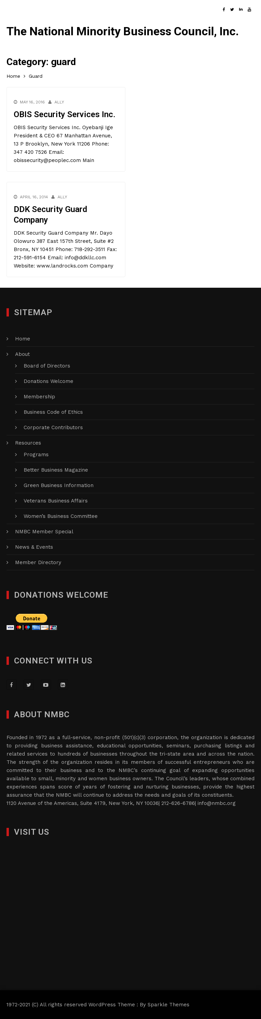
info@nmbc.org (217, 803)
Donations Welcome (48, 381)
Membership (39, 397)
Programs (36, 454)
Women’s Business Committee (61, 516)
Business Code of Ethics (53, 412)
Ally (59, 102)
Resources (28, 443)
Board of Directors (47, 366)
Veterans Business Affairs (56, 501)
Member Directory (38, 562)
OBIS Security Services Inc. (64, 114)
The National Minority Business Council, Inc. (123, 31)
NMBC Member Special (44, 532)
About (22, 354)
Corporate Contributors (53, 427)
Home (22, 339)
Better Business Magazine (56, 470)
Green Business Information (59, 485)
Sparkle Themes (168, 1005)
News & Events (34, 547)
